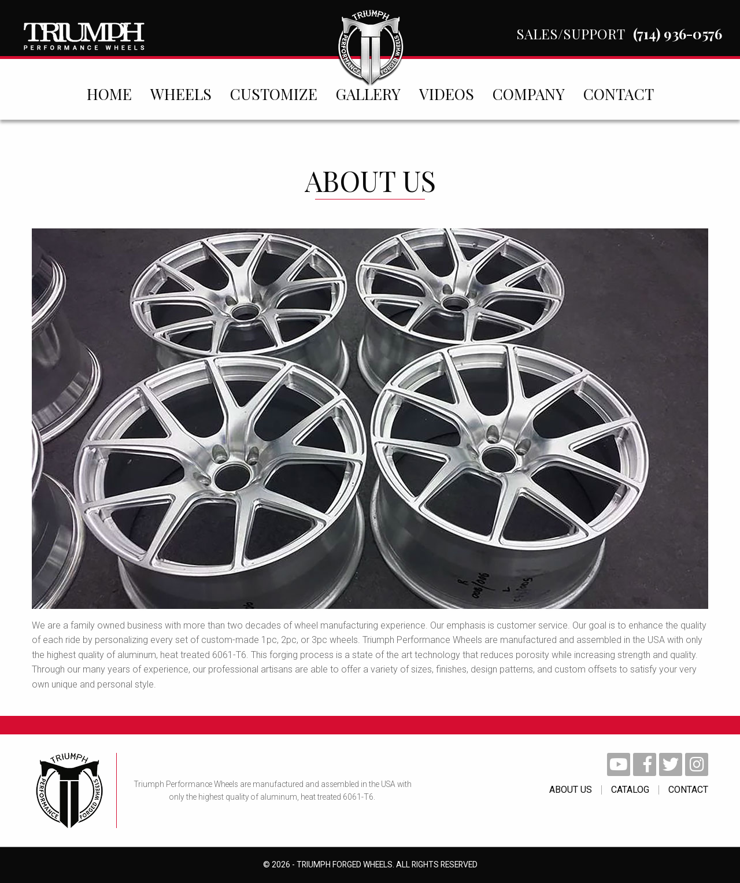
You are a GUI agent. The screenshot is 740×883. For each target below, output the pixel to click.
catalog (630, 790)
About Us (570, 790)
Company (529, 93)
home (109, 93)
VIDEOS (446, 93)
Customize (273, 93)
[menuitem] (109, 93)
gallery (368, 93)
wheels (181, 93)
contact (618, 93)
